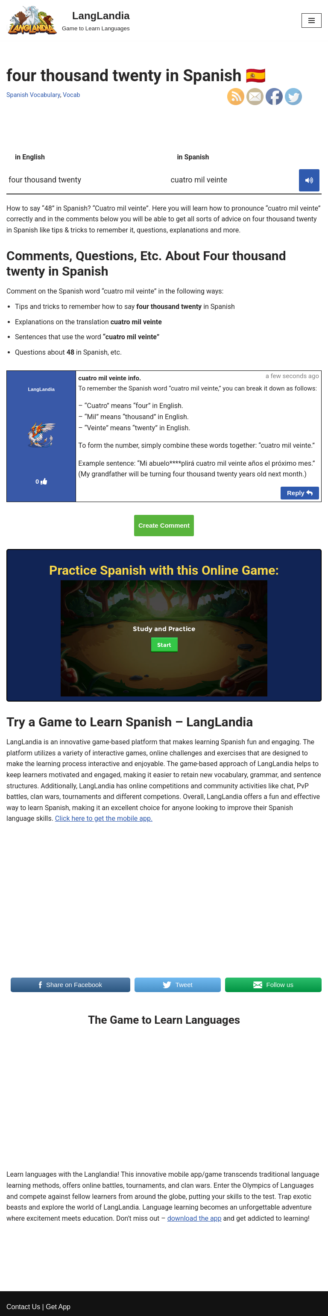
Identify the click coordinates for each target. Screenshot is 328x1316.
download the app (194, 1218)
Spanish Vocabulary (33, 95)
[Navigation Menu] (312, 20)
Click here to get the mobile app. (103, 818)
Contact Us (23, 1306)
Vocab (71, 95)
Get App (58, 1306)
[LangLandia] (68, 20)
